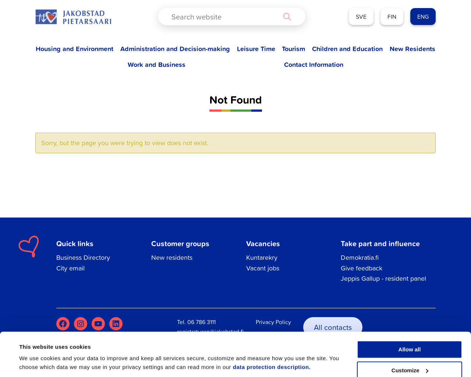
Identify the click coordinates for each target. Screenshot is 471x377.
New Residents (412, 48)
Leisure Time (256, 48)
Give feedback (361, 268)
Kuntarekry (261, 257)
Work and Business (156, 64)
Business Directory (83, 257)
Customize (410, 345)
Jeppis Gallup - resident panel (383, 278)
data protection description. (272, 342)
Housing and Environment (74, 48)
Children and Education (347, 48)
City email (70, 268)
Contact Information (313, 64)
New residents (171, 257)
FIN (391, 16)
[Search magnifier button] (287, 16)
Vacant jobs (262, 268)
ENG (423, 16)
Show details (36, 362)
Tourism (293, 48)
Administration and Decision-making (175, 48)
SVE (361, 16)
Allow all (410, 325)
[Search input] (225, 16)
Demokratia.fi (360, 257)
